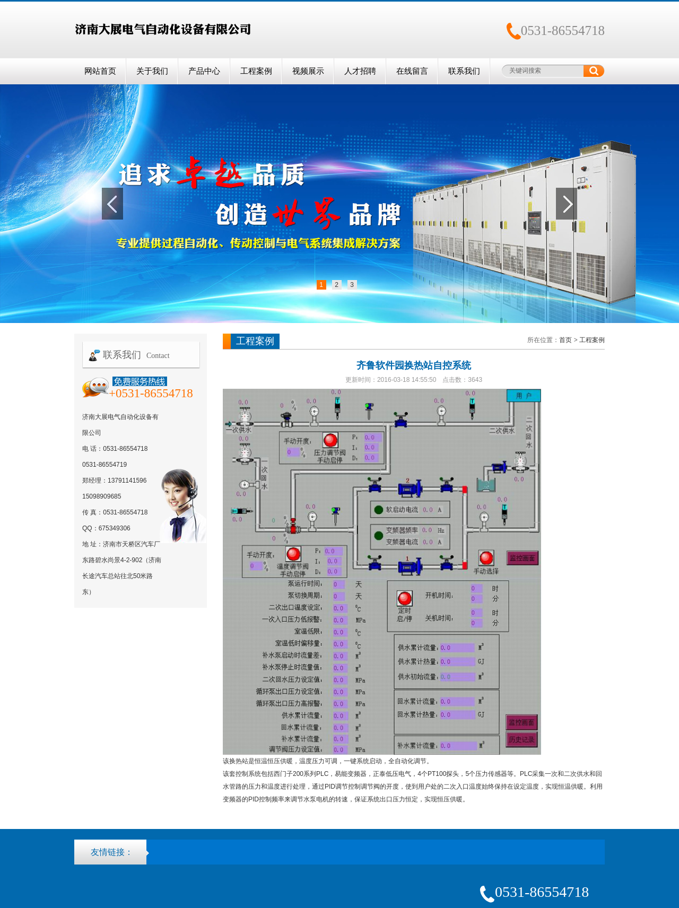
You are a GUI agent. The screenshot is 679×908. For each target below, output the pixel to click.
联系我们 (464, 71)
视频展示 (308, 71)
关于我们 (152, 71)
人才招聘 (360, 71)
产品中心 (204, 71)
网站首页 (100, 71)
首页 (565, 340)
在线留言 (412, 71)
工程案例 (256, 71)
